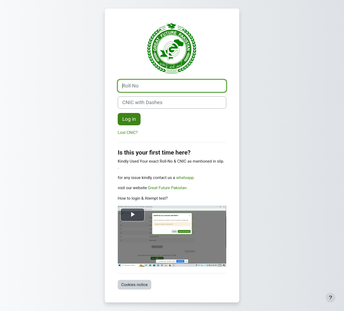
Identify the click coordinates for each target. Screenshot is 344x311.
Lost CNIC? (128, 132)
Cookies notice (134, 284)
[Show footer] (330, 297)
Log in (129, 119)
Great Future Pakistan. (168, 187)
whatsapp (185, 177)
